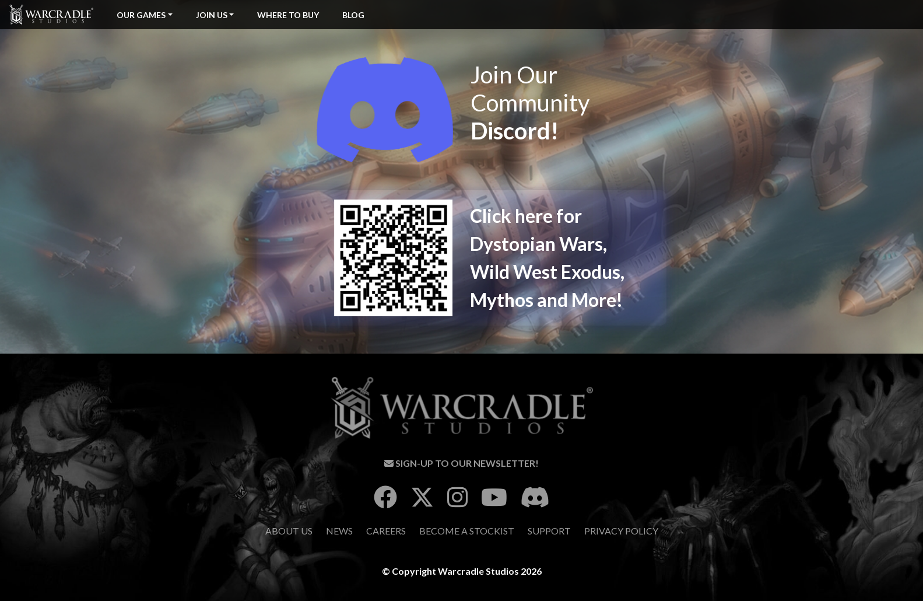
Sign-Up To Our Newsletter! (461, 463)
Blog (353, 15)
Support (549, 530)
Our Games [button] (141, 15)
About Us (289, 530)
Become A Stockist (466, 530)
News (339, 530)
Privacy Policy (621, 530)
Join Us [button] (211, 15)
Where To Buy (288, 15)
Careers (386, 530)
